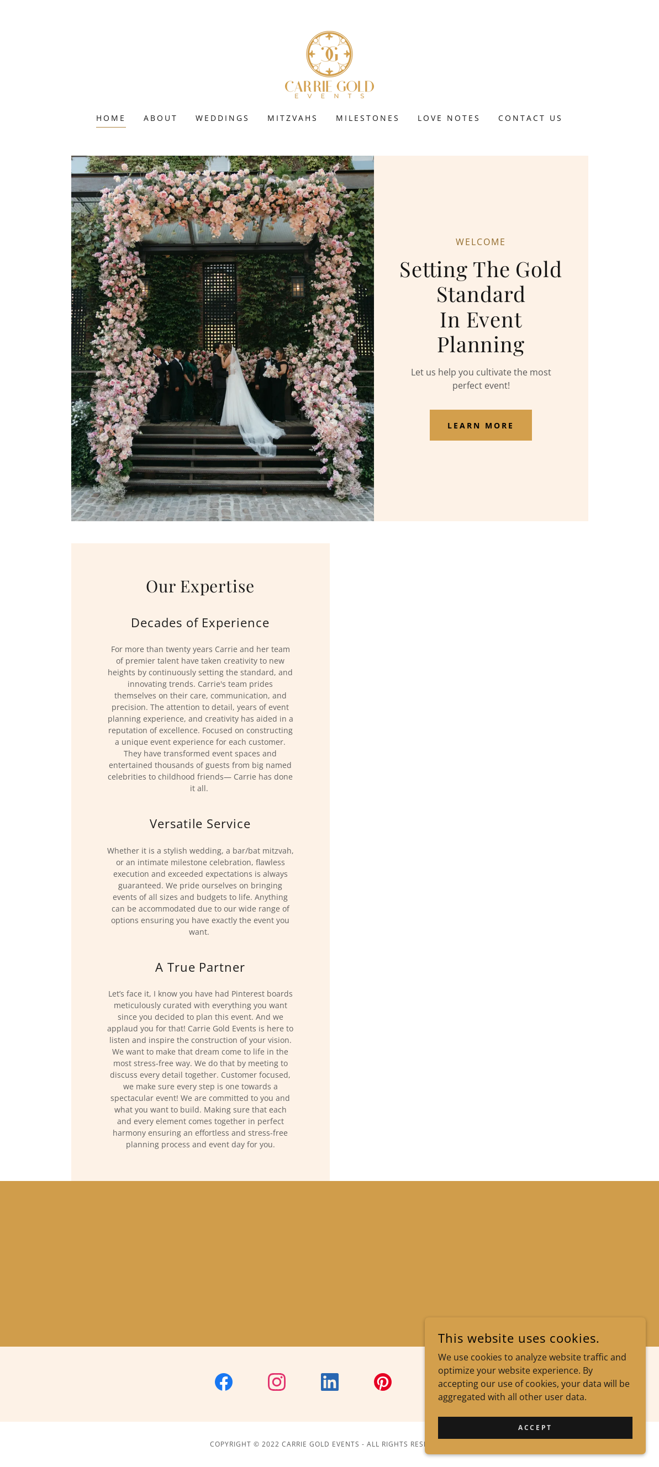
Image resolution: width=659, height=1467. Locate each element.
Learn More (480, 425)
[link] (329, 63)
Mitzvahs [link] (292, 118)
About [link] (161, 118)
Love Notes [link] (449, 118)
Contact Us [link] (530, 118)
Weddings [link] (223, 118)
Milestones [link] (368, 118)
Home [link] (111, 118)
